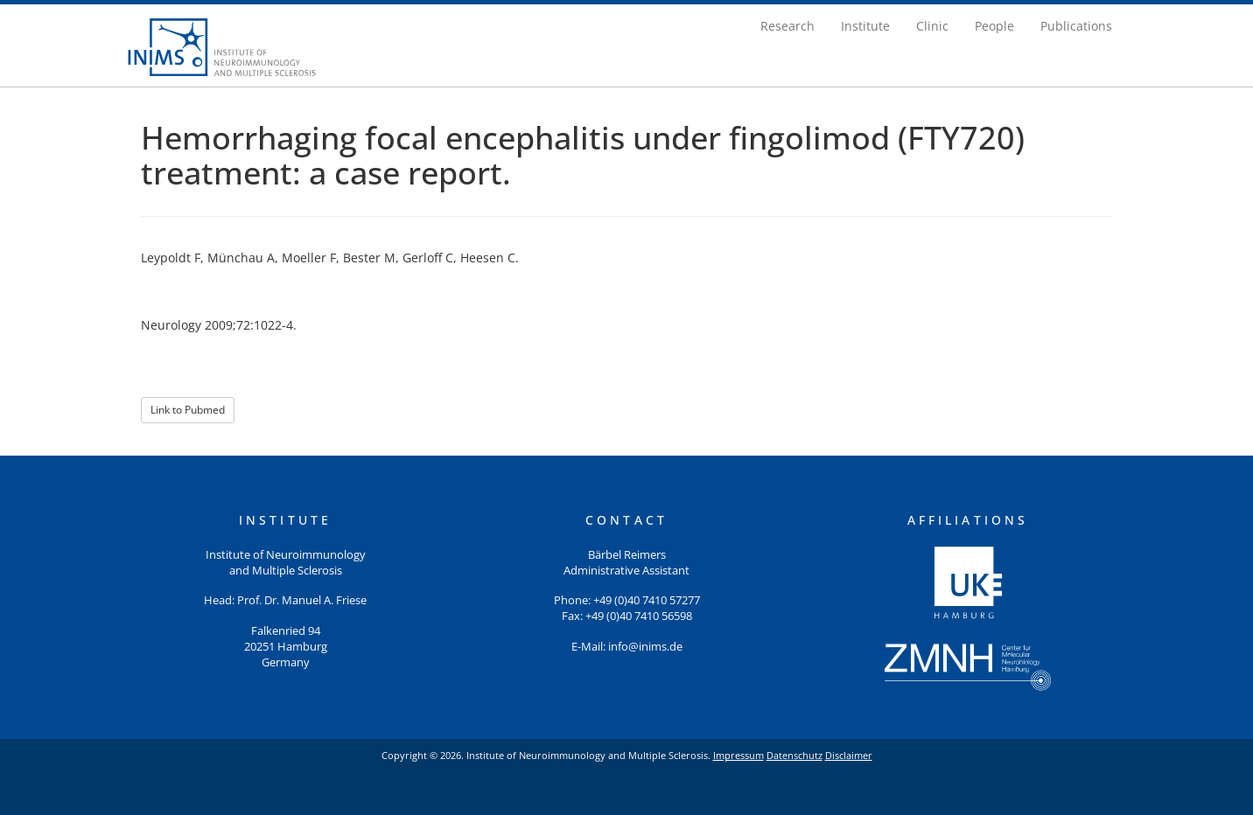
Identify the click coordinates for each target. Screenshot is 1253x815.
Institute (865, 25)
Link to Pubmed (187, 409)
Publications (1076, 25)
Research (787, 25)
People (994, 25)
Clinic (932, 25)
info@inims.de (645, 646)
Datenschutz (794, 755)
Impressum (738, 755)
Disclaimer (848, 755)
